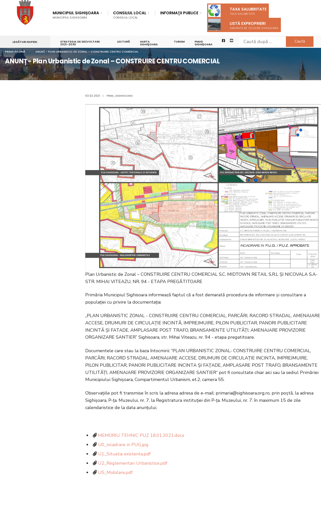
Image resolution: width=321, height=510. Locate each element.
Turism (179, 42)
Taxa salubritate (237, 11)
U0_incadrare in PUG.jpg (123, 445)
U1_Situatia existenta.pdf (124, 454)
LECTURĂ (123, 42)
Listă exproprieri (243, 25)
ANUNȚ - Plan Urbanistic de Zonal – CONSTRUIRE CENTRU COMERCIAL (86, 52)
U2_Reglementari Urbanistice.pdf (132, 463)
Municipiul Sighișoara (76, 15)
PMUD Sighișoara (203, 43)
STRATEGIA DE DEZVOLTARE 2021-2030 (80, 43)
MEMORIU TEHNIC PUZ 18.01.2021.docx (141, 435)
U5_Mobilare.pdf (115, 472)
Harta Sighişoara (149, 43)
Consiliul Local (129, 15)
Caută (300, 41)
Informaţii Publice (179, 13)
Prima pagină (15, 52)
